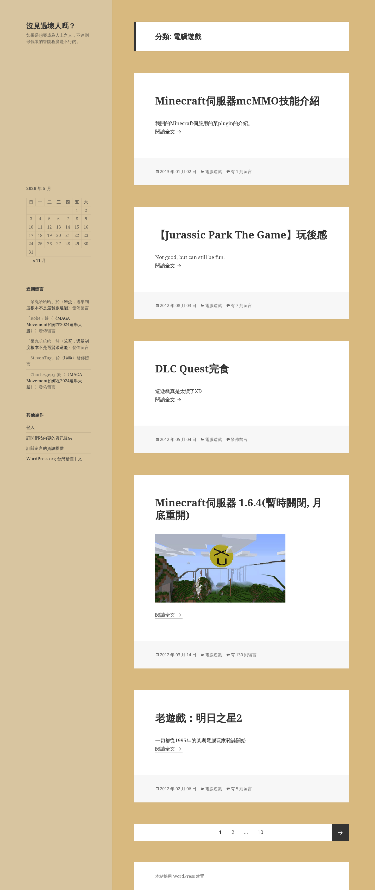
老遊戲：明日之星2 (198, 718)
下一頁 (340, 832)
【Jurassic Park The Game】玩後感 (241, 234)
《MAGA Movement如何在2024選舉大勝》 (54, 324)
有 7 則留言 (241, 305)
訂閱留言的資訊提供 (45, 448)
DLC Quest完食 (192, 368)
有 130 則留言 (244, 655)
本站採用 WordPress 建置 (179, 876)
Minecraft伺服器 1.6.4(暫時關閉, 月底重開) (238, 508)
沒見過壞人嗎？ (51, 25)
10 (260, 832)
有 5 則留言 (241, 788)
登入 (30, 427)
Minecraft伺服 (186, 123)
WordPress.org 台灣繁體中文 (54, 459)
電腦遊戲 (213, 171)
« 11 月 (39, 260)
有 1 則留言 (241, 171)
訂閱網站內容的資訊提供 (49, 438)
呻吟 (68, 358)
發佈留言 (239, 439)
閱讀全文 (169, 131)
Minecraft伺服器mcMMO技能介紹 (237, 100)
